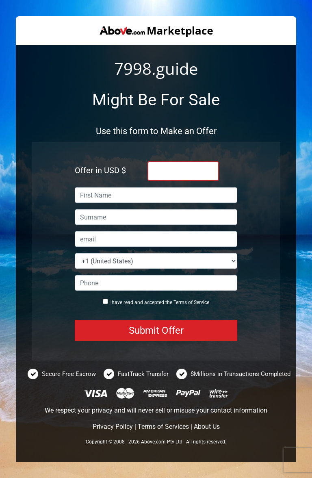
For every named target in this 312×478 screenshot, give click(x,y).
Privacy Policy (113, 426)
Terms (180, 302)
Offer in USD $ (100, 170)
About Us (207, 426)
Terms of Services (163, 426)
